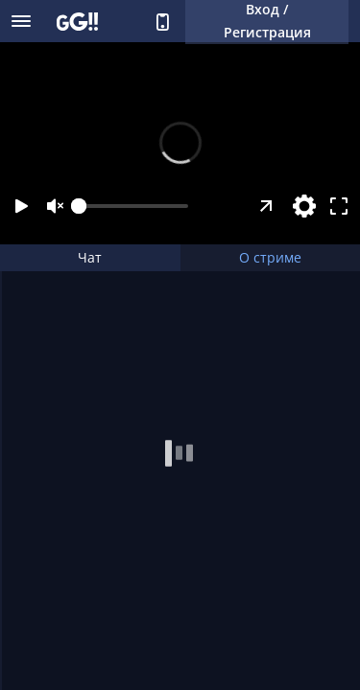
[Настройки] (304, 206)
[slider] (133, 206)
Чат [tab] (90, 257)
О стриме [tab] (270, 257)
